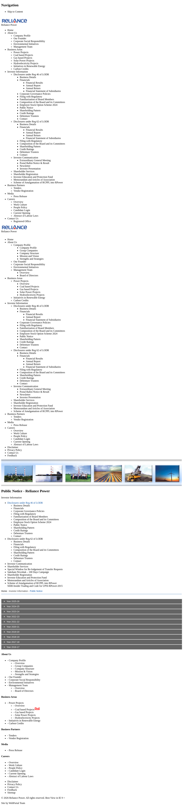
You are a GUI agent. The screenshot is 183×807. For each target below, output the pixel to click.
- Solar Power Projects (25, 715)
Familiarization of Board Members (37, 99)
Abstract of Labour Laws (26, 215)
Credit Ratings (27, 113)
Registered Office (22, 221)
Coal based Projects (23, 55)
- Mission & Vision (23, 671)
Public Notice (26, 107)
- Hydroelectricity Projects (27, 717)
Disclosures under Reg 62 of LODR (31, 121)
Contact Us (12, 218)
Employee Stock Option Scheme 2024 (38, 105)
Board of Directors (29, 275)
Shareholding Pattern (30, 110)
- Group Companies (23, 666)
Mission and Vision (29, 256)
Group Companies (29, 250)
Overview (18, 202)
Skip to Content (15, 11)
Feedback (12, 790)
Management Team (23, 46)
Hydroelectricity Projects (26, 63)
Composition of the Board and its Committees (42, 102)
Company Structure (29, 253)
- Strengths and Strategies (26, 674)
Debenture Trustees (29, 116)
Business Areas (14, 49)
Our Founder (20, 38)
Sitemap (11, 792)
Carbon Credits (21, 69)
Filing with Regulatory (31, 96)
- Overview (19, 663)
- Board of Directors (23, 691)
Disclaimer (12, 781)
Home (10, 30)
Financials (25, 80)
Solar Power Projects (24, 60)
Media (10, 193)
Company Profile (22, 35)
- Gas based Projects (24, 712)
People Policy (20, 207)
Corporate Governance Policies (35, 94)
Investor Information (17, 71)
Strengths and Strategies (32, 259)
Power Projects (21, 52)
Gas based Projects (23, 57)
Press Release (20, 196)
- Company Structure (24, 668)
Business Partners (16, 185)
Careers (11, 199)
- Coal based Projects (24, 709)
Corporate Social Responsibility (29, 41)
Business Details (28, 77)
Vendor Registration (23, 190)
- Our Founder (14, 677)
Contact (23, 118)
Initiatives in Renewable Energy (29, 66)
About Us (12, 33)
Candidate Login (22, 210)
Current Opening (22, 213)
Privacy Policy (14, 784)
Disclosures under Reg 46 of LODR (31, 74)
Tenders (17, 188)
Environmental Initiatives (26, 44)
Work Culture (20, 204)
